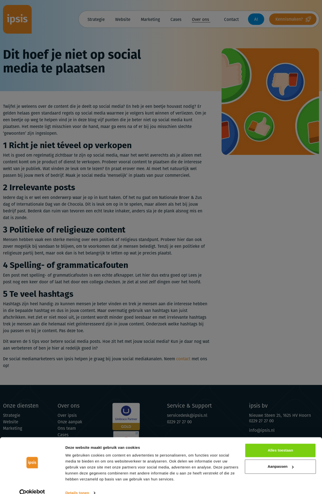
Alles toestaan (280, 441)
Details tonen (77, 484)
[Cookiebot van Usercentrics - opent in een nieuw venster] (32, 484)
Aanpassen (281, 458)
